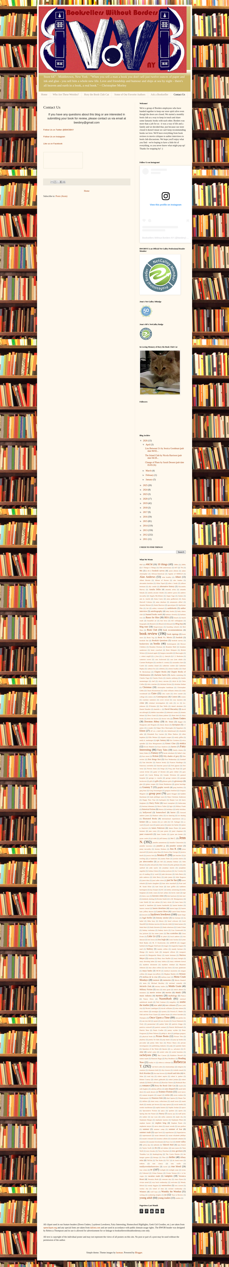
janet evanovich (146, 834)
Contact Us (179, 94)
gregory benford (171, 790)
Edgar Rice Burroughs (164, 728)
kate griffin (171, 886)
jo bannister (153, 859)
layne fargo (182, 915)
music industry (146, 996)
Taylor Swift (146, 1148)
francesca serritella (146, 766)
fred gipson (175, 766)
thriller (172, 1157)
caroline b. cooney (162, 662)
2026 (145, 440)
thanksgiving (157, 1154)
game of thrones (159, 772)
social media (178, 1104)
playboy (142, 1040)
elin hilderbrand (170, 731)
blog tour (144, 627)
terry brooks (150, 1151)
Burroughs (179, 653)
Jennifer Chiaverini (176, 842)
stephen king (160, 1123)
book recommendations (172, 630)
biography (143, 624)
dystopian (176, 725)
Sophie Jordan (173, 1107)
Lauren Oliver (162, 911)
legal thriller (147, 918)
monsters (143, 992)
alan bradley (166, 577)
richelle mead (178, 1070)
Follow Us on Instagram (54, 136)
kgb (184, 893)
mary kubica (162, 961)
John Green (163, 865)
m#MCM (173, 943)
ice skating (182, 815)
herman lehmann (148, 806)
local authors (175, 936)
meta (144, 983)
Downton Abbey (151, 721)
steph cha (179, 1117)
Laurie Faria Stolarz (178, 911)
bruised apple (152, 653)
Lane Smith (144, 902)
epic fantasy (161, 740)
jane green (164, 831)
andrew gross (172, 593)
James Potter (173, 828)
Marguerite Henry (154, 955)
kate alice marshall (169, 883)
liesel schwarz (173, 921)
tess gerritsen (177, 1151)
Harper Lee (174, 800)
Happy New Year (149, 800)
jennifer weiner (176, 846)
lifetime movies (154, 924)
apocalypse (172, 605)
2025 (145, 485)
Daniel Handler (145, 709)
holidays (170, 809)
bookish (179, 637)
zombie (178, 1198)
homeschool (161, 812)
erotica (183, 743)
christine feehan (180, 684)
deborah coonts (172, 712)
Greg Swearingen (155, 790)
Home (44, 94)
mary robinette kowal (178, 961)
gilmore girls (166, 781)
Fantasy (154, 753)
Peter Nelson (153, 1033)
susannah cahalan (177, 1139)
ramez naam (144, 1058)
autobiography (156, 611)
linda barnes (178, 924)
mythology (172, 996)
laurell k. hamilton (146, 905)
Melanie (182, 974)
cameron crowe (145, 659)
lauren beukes (178, 905)
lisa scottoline (172, 933)
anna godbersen (172, 599)
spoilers (171, 1111)
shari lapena (170, 1098)
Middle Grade (174, 986)
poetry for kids (154, 1040)
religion (180, 1067)
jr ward (155, 874)
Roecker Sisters (167, 1082)
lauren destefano (159, 908)
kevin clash (175, 893)
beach (176, 618)
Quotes (164, 1049)
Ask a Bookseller (159, 94)
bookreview (144, 644)
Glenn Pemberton (165, 784)
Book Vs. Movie (165, 637)
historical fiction (148, 809)
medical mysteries (170, 971)
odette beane (165, 1014)
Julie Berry (157, 877)
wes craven (179, 1185)
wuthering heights (154, 1195)
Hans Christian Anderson (176, 797)
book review (148, 634)
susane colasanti (147, 1139)
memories (167, 980)
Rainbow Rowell (176, 1055)
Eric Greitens (174, 740)
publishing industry (159, 1046)
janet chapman (177, 831)
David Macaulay (171, 709)
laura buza (179, 902)
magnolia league (177, 946)
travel (165, 1167)
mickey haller (160, 986)
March (149, 470)
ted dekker (164, 1148)
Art (147, 608)
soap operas (166, 1104)
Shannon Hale (157, 1098)
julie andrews (144, 877)
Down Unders (179, 718)
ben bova (163, 621)
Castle (142, 666)
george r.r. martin (155, 778)
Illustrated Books (150, 819)
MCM (158, 971)
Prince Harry (172, 1043)
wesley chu (144, 1189)
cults (171, 703)
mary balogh (178, 958)
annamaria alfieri (176, 602)
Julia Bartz (179, 874)
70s (181, 567)
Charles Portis (158, 678)
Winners (143, 1192)
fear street (145, 756)
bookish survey (177, 640)
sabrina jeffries (156, 1089)
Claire (153, 693)
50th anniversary (165, 567)
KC (162, 890)
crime (142, 703)
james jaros (160, 825)
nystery (164, 1011)
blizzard (169, 624)
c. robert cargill (145, 656)
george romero (171, 778)
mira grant (166, 989)
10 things (163, 564)
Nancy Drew (148, 999)
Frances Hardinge (176, 762)
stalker (144, 1117)
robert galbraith (159, 1079)
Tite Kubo (159, 1160)
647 (176, 567)
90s (141, 571)
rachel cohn (164, 1052)
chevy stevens (163, 681)
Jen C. (173, 838)
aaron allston (173, 571)
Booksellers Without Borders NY (158, 237)
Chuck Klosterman (153, 691)
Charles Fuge (144, 678)
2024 (145, 490)
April (148, 444)
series (167, 1095)
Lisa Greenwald (177, 930)
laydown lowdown (160, 914)
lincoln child (167, 924)
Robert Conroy (145, 1079)
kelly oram (153, 893)
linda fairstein (155, 927)
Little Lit (151, 936)
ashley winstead (158, 608)
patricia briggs (177, 1024)
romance (146, 1085)
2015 (145, 521)
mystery (159, 995)
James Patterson (158, 828)
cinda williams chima (171, 691)
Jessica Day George (171, 852)
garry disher (174, 772)
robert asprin (162, 1076)
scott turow (182, 1092)
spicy (163, 1111)
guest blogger (172, 794)
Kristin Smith (162, 899)
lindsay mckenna (148, 930)
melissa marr (166, 977)
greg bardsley (178, 787)
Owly (142, 1024)
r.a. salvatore (175, 1049)
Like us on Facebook (52, 143)
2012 (145, 535)
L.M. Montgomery (176, 899)
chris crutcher (152, 684)
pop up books (178, 1040)
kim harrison (171, 896)
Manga (142, 952)
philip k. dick (166, 1033)
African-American (157, 574)
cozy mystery (178, 700)
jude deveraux (167, 874)
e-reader (150, 728)
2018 (145, 508)
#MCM (149, 564)
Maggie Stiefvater (154, 946)
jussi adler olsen (158, 880)
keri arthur (164, 893)
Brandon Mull (171, 647)
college (142, 697)
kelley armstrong (173, 890)
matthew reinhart (168, 965)
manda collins (162, 949)
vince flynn (179, 1179)
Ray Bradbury (170, 1058)
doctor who (166, 718)
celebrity (162, 669)
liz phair (164, 936)
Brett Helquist (171, 650)
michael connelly (175, 983)
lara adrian (156, 902)
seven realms (178, 1095)
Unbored (145, 1173)
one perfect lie (180, 1018)
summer (146, 1129)
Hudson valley (158, 815)
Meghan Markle (170, 974)
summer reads (145, 1132)
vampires (168, 1176)
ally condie (152, 586)
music (178, 992)
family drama (178, 750)
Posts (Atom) (61, 196)
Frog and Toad (173, 769)
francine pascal (162, 766)
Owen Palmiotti (177, 1021)
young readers (164, 1198)
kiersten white (158, 896)
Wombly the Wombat (171, 1191)
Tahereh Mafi (168, 1145)
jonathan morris (168, 868)
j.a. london (153, 822)
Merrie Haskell (180, 980)
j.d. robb (164, 822)
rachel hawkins (177, 1052)
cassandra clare (177, 662)
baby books (170, 611)
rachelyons (145, 1055)
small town (174, 1101)
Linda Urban (181, 927)
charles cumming (176, 675)
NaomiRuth (165, 998)
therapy (156, 1157)
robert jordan (173, 1079)
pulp (171, 1046)
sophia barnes (160, 1107)
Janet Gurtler (162, 834)
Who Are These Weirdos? (66, 94)
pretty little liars (156, 1043)
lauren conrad (144, 908)
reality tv (152, 1062)
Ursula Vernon (171, 1173)
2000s (183, 564)
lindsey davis (163, 930)
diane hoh (175, 715)
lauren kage (174, 908)
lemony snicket (162, 918)
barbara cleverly (171, 614)
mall (141, 949)
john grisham (175, 865)
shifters (145, 1101)
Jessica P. (162, 855)
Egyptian (180, 728)
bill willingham (177, 621)
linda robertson (168, 927)
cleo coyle (166, 694)
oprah (156, 1021)
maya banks (147, 971)
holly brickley (181, 809)
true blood (176, 1166)
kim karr (183, 896)
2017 (145, 512)
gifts (157, 781)
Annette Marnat (145, 605)
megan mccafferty (154, 974)
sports (180, 1111)
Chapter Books (160, 672)
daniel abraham (177, 706)
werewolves (166, 1185)
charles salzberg (172, 678)
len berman (176, 918)
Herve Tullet (162, 806)
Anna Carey (158, 599)
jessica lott (150, 855)
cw (178, 703)
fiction (155, 756)
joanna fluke (165, 859)
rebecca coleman (164, 1062)
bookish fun (144, 640)
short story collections (159, 1101)
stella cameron (166, 1117)
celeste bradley (173, 669)
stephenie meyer (145, 1126)
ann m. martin (145, 599)
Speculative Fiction (150, 1111)
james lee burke (172, 825)
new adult (158, 1005)
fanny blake (144, 753)
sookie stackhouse (146, 1107)
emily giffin (178, 737)
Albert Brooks (145, 580)
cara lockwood (160, 659)
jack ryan (149, 825)
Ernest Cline (170, 743)
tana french (181, 1145)
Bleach (161, 624)
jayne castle (144, 838)
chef (153, 681)
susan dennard (160, 1135)
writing (142, 1195)
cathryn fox (151, 669)
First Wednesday (171, 759)
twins (184, 1170)
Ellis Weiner (153, 737)
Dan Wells (164, 706)
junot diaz (145, 880)
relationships (169, 1067)
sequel (159, 1095)
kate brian (159, 886)
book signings (172, 634)
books (157, 643)
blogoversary (158, 627)
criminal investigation (157, 703)
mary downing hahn (147, 961)
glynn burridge (180, 784)
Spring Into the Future (148, 1114)
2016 (145, 517)
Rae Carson (162, 1055)
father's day (181, 753)
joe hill (160, 862)
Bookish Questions (160, 640)
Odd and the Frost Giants (149, 1014)
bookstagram (171, 644)
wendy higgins (153, 1185)
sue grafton (182, 1126)
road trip (150, 1076)
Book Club (152, 630)
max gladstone (180, 968)
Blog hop (179, 624)
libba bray (151, 921)
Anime (180, 596)
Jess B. (173, 849)
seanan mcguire (148, 1095)
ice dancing (170, 815)
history (161, 809)
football (183, 759)
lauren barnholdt (163, 905)
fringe (162, 769)
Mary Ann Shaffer (164, 958)
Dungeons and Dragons (148, 725)
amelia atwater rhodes (156, 593)
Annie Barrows (159, 605)
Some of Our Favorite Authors (129, 94)
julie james (168, 877)
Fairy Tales (162, 750)
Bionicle (153, 624)
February (150, 475)
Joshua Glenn (153, 871)
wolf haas (154, 1192)
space (184, 1107)
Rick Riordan (145, 1073)
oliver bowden (178, 1014)
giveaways (178, 781)
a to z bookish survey (155, 571)
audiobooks (172, 608)
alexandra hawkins (146, 583)
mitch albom (178, 989)
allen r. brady (173, 583)
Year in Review (177, 1195)
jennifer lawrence (146, 846)
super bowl (158, 1132)
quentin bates (181, 1046)
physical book (147, 1036)
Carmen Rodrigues (146, 662)
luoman (119, 1252)
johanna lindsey (172, 862)
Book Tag (150, 637)
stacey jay (171, 1114)
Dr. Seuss (169, 722)
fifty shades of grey (171, 756)
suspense (143, 1142)
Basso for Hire (152, 617)
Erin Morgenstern (155, 743)
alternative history (167, 586)
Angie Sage (170, 596)
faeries (174, 747)
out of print (165, 1021)
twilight (163, 1170)
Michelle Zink (145, 986)
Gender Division (169, 775)
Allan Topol (160, 583)
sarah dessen (150, 1092)
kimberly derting (148, 899)
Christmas (147, 687)
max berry (168, 968)
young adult (146, 1197)
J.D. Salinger (175, 822)
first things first (154, 759)
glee (141, 784)
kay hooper (154, 890)
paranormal (151, 1024)
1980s (176, 564)
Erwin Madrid (149, 747)
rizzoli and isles (173, 1073)
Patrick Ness (144, 1030)
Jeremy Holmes (160, 849)
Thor (164, 1157)
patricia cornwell (146, 1027)
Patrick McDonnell (176, 1027)
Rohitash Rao (181, 1082)
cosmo (183, 697)
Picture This (178, 1036)
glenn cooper (150, 784)
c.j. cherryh (166, 656)
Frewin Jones (152, 769)
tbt (156, 1148)
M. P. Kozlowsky (159, 943)
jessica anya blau (155, 852)
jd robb (153, 838)
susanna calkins (162, 1139)
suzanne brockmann (156, 1142)
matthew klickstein (150, 965)
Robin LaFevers (153, 1082)
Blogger (138, 1252)
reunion (142, 1070)
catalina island (153, 666)
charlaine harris (160, 675)
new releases (170, 1005)
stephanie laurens (161, 1120)
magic (166, 946)
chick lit (175, 681)
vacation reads (154, 1176)
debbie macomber (157, 712)
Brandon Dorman (155, 647)
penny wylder (173, 1030)
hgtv (171, 806)
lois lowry (151, 940)
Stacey (161, 1114)
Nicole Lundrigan (151, 1008)
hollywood (147, 812)
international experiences (171, 819)
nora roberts (144, 1011)
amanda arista (170, 589)
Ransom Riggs (156, 1058)
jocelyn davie (178, 859)
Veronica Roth (153, 1179)
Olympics (143, 1018)
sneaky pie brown (153, 1104)
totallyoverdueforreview (149, 1166)
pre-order (143, 1043)
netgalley (173, 1002)
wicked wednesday (175, 1189)
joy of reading (145, 874)
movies (168, 992)
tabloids (156, 1145)
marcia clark (153, 952)
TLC (168, 1160)
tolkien (142, 1163)
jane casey (153, 831)
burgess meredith (166, 653)
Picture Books (162, 1036)
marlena (151, 958)
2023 (145, 494)
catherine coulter (169, 666)
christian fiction (165, 684)
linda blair (143, 927)
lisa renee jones (157, 933)
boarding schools (173, 627)
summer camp (159, 1129)
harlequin (162, 800)
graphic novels (163, 787)
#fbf (141, 564)
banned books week (154, 614)
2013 (145, 530)
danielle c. (157, 709)
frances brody (161, 762)
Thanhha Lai (144, 1154)
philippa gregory (180, 1033)
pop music (166, 1040)
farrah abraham (168, 753)
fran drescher (147, 762)
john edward (151, 865)
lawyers (145, 915)
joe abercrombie (146, 861)
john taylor (153, 868)
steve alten (158, 1126)
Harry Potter (154, 803)
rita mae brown (159, 1073)
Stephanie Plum (177, 1120)
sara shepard (170, 1089)
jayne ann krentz (176, 834)
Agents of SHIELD (175, 574)
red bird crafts (157, 1067)
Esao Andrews (162, 747)
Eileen (142, 731)
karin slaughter (153, 883)
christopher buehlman (165, 687)
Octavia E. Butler (176, 1011)
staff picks (182, 1114)
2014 (145, 525)
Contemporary (162, 697)
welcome (174, 1182)
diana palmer (163, 715)
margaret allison (169, 952)
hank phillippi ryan (157, 797)
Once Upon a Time (159, 1017)
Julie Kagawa (181, 877)
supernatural (146, 1135)
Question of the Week (150, 1049)
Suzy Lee (169, 1142)
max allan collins (155, 968)
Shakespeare (144, 1098)
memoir (156, 980)
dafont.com (95, 1227)
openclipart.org (50, 1227)
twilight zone (173, 1170)
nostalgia (155, 1011)
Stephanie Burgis (146, 1120)
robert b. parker (177, 1076)
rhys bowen (166, 1070)
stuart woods (169, 1126)
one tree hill (146, 1021)
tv (151, 1169)
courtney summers (149, 700)
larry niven (167, 902)
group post (155, 793)
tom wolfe (176, 1163)
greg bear (143, 790)
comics (150, 697)
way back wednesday (160, 1182)
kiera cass (145, 896)
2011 (145, 539)
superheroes (169, 1132)
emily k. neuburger (146, 740)
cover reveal (164, 700)
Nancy (183, 996)
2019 (145, 503)
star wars (154, 1117)
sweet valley (181, 1142)
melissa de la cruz (150, 977)
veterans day (166, 1179)
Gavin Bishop (154, 775)
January (149, 479)
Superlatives (181, 1132)
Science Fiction (166, 1092)
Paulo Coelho (158, 1030)
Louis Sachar (173, 940)
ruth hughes (144, 1089)
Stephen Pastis (176, 1123)
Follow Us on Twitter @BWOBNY (58, 130)
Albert (178, 577)
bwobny (181, 237)
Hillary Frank (181, 806)
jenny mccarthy (145, 849)
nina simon (179, 1008)
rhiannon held (153, 1070)
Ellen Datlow (173, 734)
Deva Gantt (151, 715)
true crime (143, 1170)
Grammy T (147, 787)
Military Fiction (146, 989)
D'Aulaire (152, 706)
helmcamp (182, 803)
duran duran (164, 725)
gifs (150, 781)
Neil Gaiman (161, 1002)
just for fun (172, 880)
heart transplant (169, 803)
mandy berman (177, 949)
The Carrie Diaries (173, 1154)
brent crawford (156, 650)
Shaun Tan (182, 1098)
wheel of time (158, 1189)
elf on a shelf (156, 731)
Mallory (150, 949)
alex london (177, 580)
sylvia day (146, 1145)
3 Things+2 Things (149, 567)
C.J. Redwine (178, 656)
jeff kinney (163, 838)
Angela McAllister (156, 596)
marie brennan (170, 955)
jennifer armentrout (159, 842)
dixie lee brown (152, 718)
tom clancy (158, 1163)
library (161, 921)
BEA (166, 617)
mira (158, 989)
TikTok (149, 1160)
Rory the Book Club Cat (96, 94)
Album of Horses (162, 580)
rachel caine (151, 1052)
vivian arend (144, 1182)
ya (165, 1195)
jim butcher (177, 855)
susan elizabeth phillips (177, 1135)
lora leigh (162, 939)
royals (181, 1086)
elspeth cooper (166, 737)
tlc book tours (178, 1160)
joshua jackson (166, 871)
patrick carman (160, 1027)
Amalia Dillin (155, 589)
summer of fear (175, 1129)
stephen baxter (145, 1123)
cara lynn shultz (176, 659)
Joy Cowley (179, 871)
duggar (180, 722)
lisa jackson (144, 933)
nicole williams (166, 1008)
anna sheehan (161, 602)
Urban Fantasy (157, 1173)
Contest (174, 697)
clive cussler (178, 694)
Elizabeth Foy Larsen (155, 734)
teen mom (175, 1148)
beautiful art (151, 621)
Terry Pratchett (163, 1151)
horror (173, 812)
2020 (145, 499)
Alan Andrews (147, 576)
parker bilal (164, 1024)
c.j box (156, 656)
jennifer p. (160, 846)
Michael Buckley (157, 983)
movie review (155, 992)
